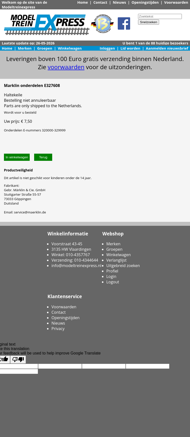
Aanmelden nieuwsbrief (167, 48)
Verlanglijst (116, 260)
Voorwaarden (176, 2)
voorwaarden (66, 67)
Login (111, 276)
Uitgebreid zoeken (123, 265)
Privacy (58, 328)
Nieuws (119, 2)
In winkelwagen (17, 157)
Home (82, 2)
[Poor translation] (18, 359)
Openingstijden (145, 2)
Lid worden (130, 48)
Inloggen (107, 48)
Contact (100, 2)
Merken (25, 48)
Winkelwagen (70, 48)
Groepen (44, 48)
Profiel (112, 271)
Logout (112, 282)
